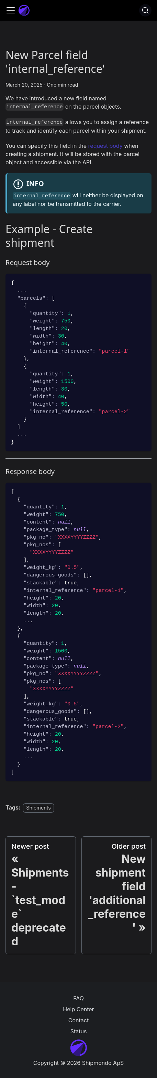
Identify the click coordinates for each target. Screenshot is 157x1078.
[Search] (145, 10)
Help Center (78, 1009)
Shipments (38, 808)
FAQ (78, 998)
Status (78, 1031)
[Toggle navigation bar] (10, 10)
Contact (78, 1020)
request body (105, 145)
